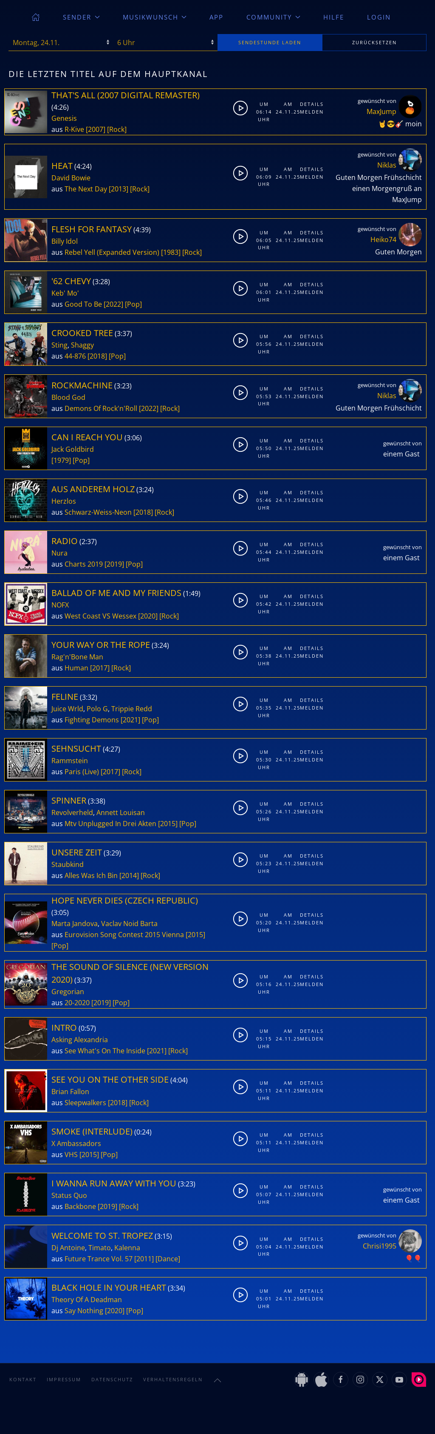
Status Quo (69, 1195)
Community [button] (273, 17)
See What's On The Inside (105, 1050)
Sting (59, 345)
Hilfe (333, 17)
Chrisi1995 (379, 1246)
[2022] (113, 304)
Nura (59, 553)
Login (379, 17)
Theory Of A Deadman (86, 1299)
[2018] (97, 356)
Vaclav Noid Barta (129, 923)
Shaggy (82, 345)
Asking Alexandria (79, 1039)
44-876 (75, 356)
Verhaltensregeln (173, 1379)
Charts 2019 (84, 564)
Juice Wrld (67, 708)
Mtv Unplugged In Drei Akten (110, 823)
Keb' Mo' (65, 293)
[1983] (171, 252)
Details (310, 104)
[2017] (100, 668)
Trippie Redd (131, 708)
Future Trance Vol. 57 (99, 1258)
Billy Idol (64, 241)
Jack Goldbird (72, 449)
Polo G (97, 708)
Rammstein (69, 760)
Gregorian (67, 991)
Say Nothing (84, 1310)
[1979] (61, 460)
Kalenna (127, 1247)
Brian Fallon (70, 1091)
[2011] (144, 1258)
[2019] (114, 564)
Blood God (68, 397)
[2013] (118, 189)
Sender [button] (81, 17)
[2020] (148, 616)
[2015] (168, 823)
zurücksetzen (374, 42)
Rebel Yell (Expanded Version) (112, 252)
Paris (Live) (82, 771)
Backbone (80, 1206)
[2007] (95, 129)
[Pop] (133, 304)
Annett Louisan (120, 812)
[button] (217, 1380)
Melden (310, 111)
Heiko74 (383, 239)
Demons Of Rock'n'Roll (101, 408)
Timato (99, 1247)
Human (76, 668)
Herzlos (63, 501)
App (216, 17)
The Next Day (86, 189)
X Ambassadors (76, 1143)
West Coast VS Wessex (100, 616)
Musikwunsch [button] (155, 17)
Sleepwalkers (85, 1102)
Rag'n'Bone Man (77, 656)
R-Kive (74, 129)
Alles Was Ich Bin (91, 875)
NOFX (60, 605)
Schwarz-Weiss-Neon (98, 512)
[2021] (130, 719)
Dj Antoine (68, 1247)
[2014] (129, 875)
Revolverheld (72, 812)
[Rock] (117, 129)
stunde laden (269, 42)
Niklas (386, 165)
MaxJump (381, 111)
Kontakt (23, 1379)
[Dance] (167, 1258)
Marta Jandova (74, 923)
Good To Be (83, 304)
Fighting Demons (92, 719)
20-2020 (77, 1002)
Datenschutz (112, 1379)
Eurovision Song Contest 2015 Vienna (124, 934)
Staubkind (67, 864)
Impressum (64, 1379)
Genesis (64, 118)
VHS (71, 1154)
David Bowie (70, 177)
